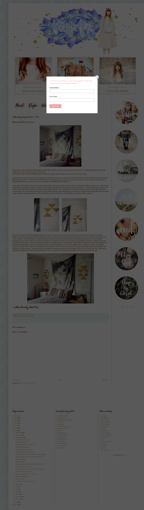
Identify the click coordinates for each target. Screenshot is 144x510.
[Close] (97, 77)
